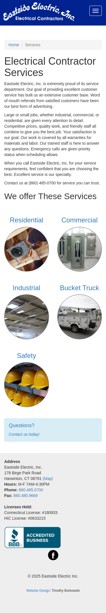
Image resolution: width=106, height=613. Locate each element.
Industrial (26, 288)
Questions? (21, 425)
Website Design (38, 591)
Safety (26, 355)
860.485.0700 (31, 490)
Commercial (79, 220)
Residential (26, 220)
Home (13, 45)
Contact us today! (24, 434)
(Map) (48, 478)
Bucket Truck (79, 288)
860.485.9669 (26, 495)
